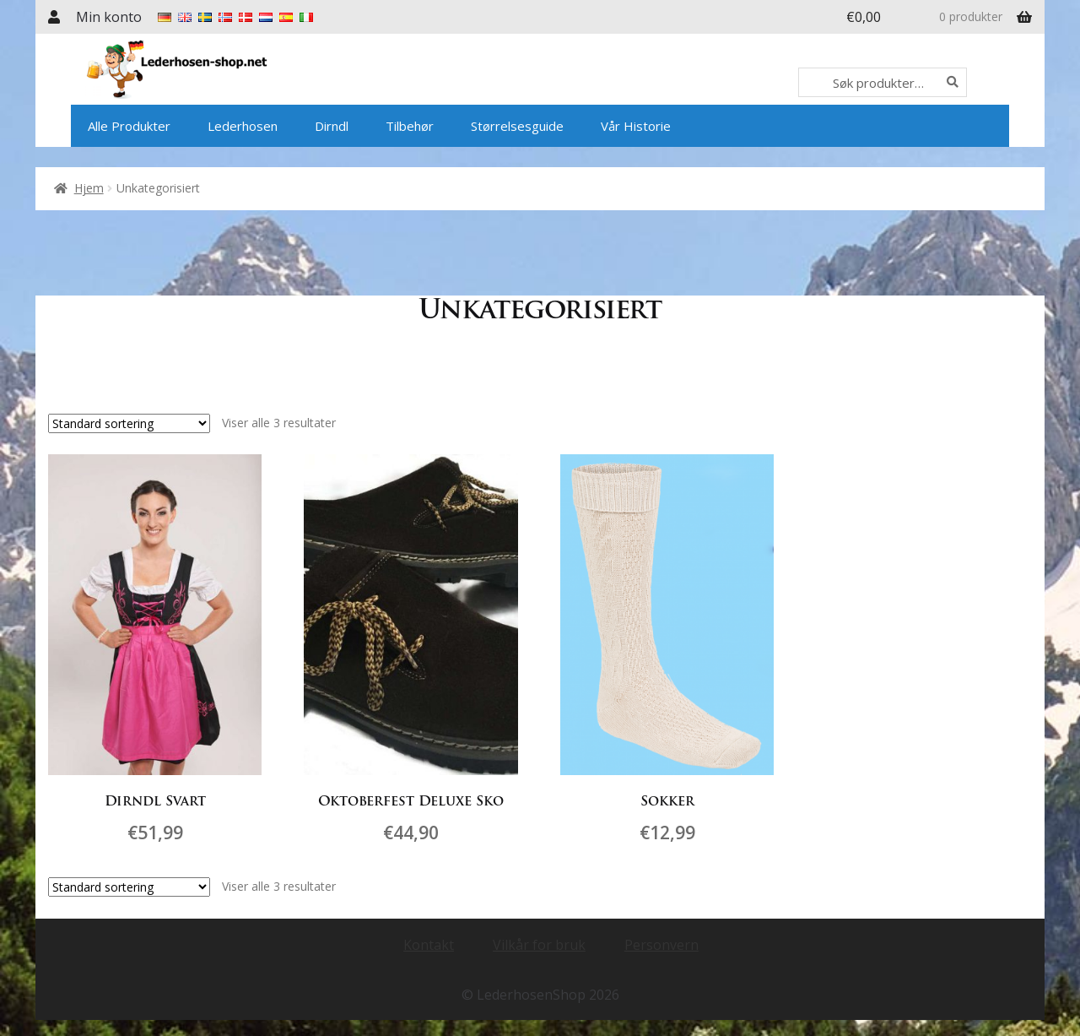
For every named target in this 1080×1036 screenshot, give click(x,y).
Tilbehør (410, 125)
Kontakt (428, 944)
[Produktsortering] (129, 423)
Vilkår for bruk (539, 944)
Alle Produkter (129, 125)
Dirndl (331, 125)
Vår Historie (636, 125)
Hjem (89, 188)
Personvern (661, 944)
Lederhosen (243, 125)
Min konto (109, 17)
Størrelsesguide (517, 125)
